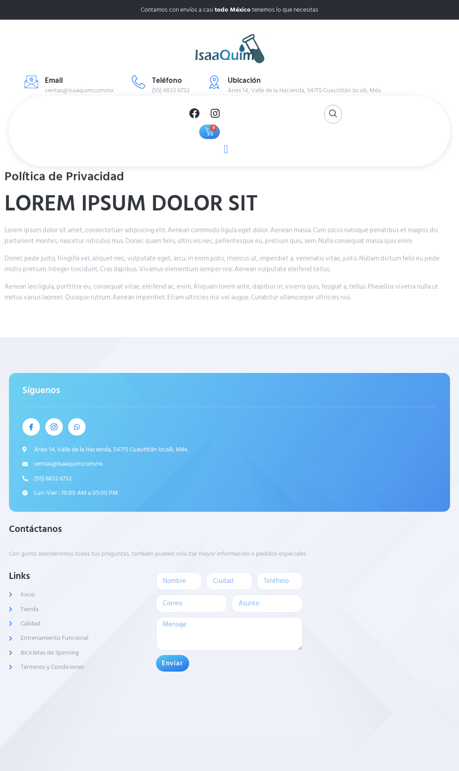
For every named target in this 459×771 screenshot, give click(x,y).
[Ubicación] (214, 82)
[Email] (31, 82)
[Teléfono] (138, 82)
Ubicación (244, 80)
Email (54, 80)
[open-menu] (223, 148)
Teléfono (167, 80)
